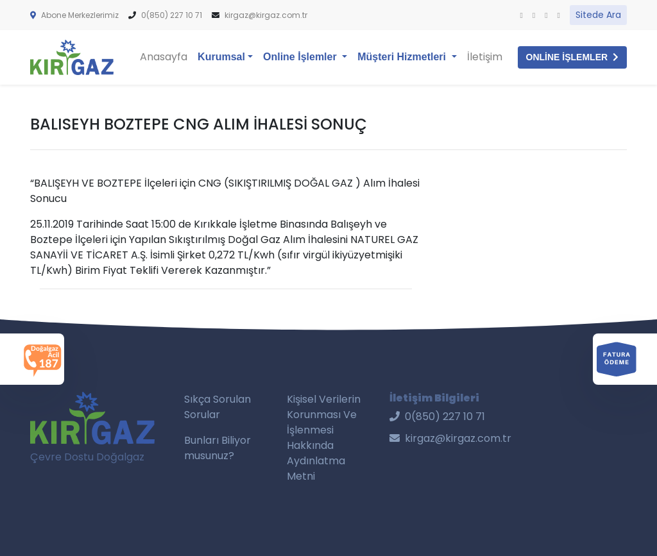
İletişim (484, 56)
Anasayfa (163, 56)
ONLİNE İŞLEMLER (572, 57)
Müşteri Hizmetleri (402, 56)
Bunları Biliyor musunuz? (217, 448)
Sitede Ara (598, 14)
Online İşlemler (307, 55)
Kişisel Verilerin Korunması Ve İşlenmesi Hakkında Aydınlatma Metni (324, 438)
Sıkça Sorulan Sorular (217, 407)
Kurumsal (221, 56)
